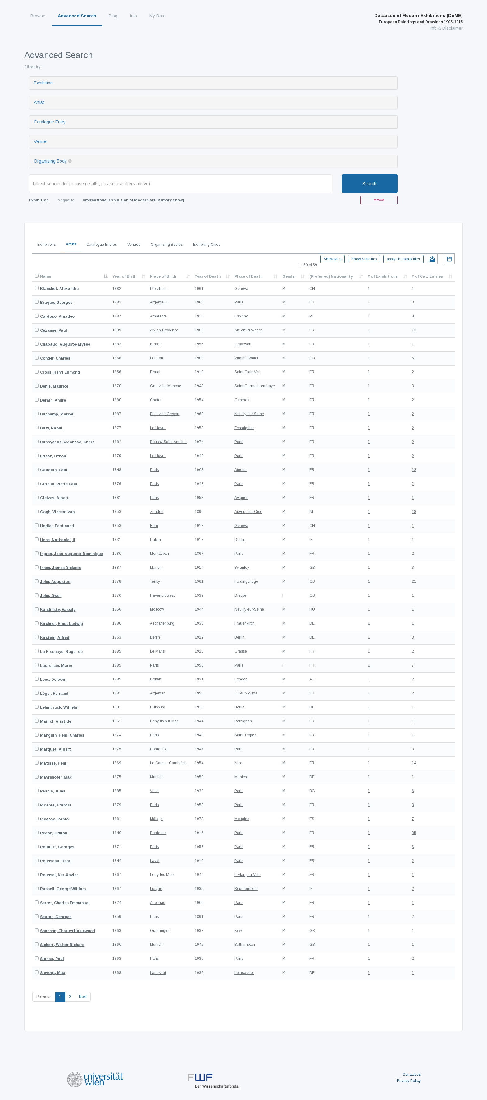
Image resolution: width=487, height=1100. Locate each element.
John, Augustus (55, 582)
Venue (40, 141)
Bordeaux (158, 749)
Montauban (159, 553)
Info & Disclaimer (446, 28)
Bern (154, 525)
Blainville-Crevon (164, 414)
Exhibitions (46, 244)
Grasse (240, 651)
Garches (241, 400)
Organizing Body (50, 161)
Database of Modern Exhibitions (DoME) (418, 18)
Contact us (412, 1074)
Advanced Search (77, 15)
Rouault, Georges (57, 847)
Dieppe (240, 595)
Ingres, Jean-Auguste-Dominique (71, 554)
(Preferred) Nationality (331, 276)
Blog (113, 15)
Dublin (155, 539)
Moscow (157, 609)
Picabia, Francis (55, 805)
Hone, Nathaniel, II (57, 540)
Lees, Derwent (53, 679)
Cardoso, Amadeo (57, 316)
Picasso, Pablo (54, 819)
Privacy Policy (409, 1081)
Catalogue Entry (50, 121)
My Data (157, 15)
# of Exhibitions (383, 276)
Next (83, 996)
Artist (39, 102)
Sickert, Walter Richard (62, 945)
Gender (289, 276)
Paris (238, 302)
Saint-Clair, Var (247, 372)
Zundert (156, 512)
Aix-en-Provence (164, 330)
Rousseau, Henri (55, 861)
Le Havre (158, 428)
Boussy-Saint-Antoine (168, 442)
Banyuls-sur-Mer (164, 721)
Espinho (241, 316)
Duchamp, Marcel (56, 414)
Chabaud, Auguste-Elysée (65, 344)
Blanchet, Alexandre (59, 288)
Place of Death (248, 276)
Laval (154, 861)
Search (369, 183)
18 (414, 512)
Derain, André (53, 400)
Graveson (242, 344)
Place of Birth (163, 276)
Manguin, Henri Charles (62, 735)
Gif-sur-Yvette (245, 693)
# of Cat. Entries (427, 276)
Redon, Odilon (53, 833)
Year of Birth (124, 276)
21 (414, 581)
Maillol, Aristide (55, 721)
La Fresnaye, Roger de (61, 651)
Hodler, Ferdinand (57, 526)
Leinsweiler (244, 973)
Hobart (155, 679)
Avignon (241, 498)
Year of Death (208, 276)
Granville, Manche (165, 386)
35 (414, 833)
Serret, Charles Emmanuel (64, 903)
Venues (133, 244)
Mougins (241, 819)
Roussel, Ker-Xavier (59, 875)
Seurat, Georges (55, 917)
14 (414, 763)
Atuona (240, 470)
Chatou (156, 400)
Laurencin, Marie (56, 665)
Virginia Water (246, 358)
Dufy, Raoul (51, 428)
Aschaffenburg (162, 623)
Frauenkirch (244, 623)
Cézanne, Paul (53, 330)
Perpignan (243, 721)
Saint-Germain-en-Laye (254, 386)
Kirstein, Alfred (54, 637)
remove (379, 200)
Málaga (156, 819)
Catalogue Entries (101, 244)
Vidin (154, 791)
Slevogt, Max (52, 973)
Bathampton (244, 944)
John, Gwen (50, 596)
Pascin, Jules (52, 791)
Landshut (158, 973)
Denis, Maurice (54, 386)
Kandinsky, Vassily (57, 610)
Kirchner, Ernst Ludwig (61, 624)
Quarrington (160, 930)
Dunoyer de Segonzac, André (67, 442)
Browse (37, 15)
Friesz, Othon (53, 456)
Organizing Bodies (167, 244)
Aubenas (157, 902)
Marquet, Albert (55, 749)
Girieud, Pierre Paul (58, 484)
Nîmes (155, 344)
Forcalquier (244, 428)
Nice (238, 763)
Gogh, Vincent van (57, 512)
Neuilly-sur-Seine (249, 414)
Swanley (241, 567)
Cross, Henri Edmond (60, 372)
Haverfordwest (162, 595)
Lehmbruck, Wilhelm (59, 707)
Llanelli (156, 567)
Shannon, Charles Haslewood (67, 931)
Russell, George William (63, 889)
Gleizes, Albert (54, 498)
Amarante (158, 316)
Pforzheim (159, 288)
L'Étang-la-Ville (247, 875)
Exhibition (43, 82)
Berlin (155, 637)
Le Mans (157, 651)
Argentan (158, 693)
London (156, 358)
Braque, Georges (56, 302)
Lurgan (156, 889)
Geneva (241, 288)
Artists (71, 244)
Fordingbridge (246, 581)
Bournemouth (246, 889)
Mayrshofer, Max (56, 777)
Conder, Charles (55, 358)
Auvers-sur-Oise (248, 512)
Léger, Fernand (54, 693)
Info (133, 15)
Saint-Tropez (245, 735)
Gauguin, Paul (53, 470)
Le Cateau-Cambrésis (168, 763)
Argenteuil (158, 302)
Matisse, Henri (54, 763)
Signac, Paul (52, 959)
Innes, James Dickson (60, 568)
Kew (238, 930)
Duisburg (157, 707)
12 (414, 330)
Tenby (155, 581)
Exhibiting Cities (206, 244)
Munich (156, 777)
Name (45, 276)
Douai (155, 372)
